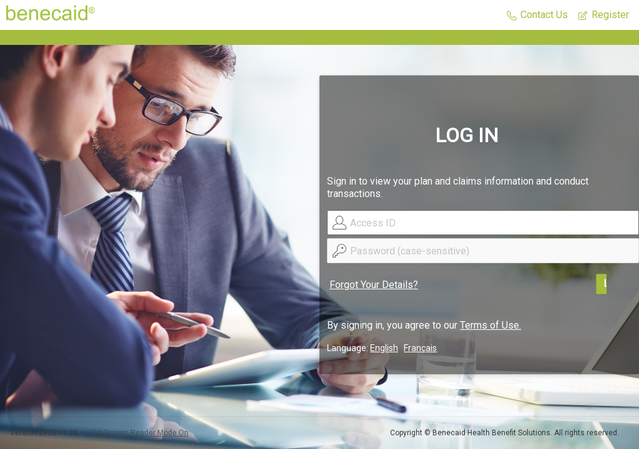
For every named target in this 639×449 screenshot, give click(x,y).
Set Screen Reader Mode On (139, 432)
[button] (537, 15)
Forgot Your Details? (373, 285)
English (384, 348)
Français (420, 348)
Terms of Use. (490, 325)
